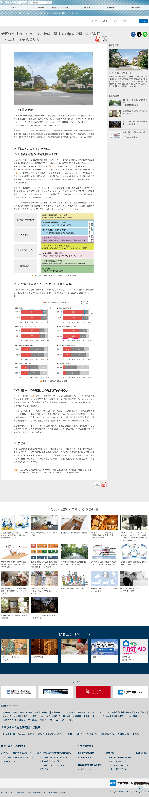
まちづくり (92, 712)
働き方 (26, 716)
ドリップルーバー (91, 734)
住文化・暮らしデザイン (118, 769)
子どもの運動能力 (42, 712)
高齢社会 (42, 720)
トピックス (13, 13)
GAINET (78, 734)
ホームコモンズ (9, 734)
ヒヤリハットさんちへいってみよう (51, 734)
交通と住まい (141, 712)
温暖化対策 (118, 716)
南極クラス (44, 769)
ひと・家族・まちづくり (118, 765)
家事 (34, 716)
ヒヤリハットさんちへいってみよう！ (18, 757)
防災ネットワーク (93, 716)
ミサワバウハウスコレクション (52, 765)
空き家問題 (32, 720)
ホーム (3, 13)
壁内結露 (66, 716)
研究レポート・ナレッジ (62, 7)
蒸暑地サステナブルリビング (14, 720)
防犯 (71, 720)
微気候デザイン (124, 734)
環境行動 (136, 716)
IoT (63, 720)
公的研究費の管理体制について (36, 792)
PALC (70, 734)
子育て (15, 712)
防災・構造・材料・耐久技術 (120, 757)
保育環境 (6, 712)
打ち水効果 (107, 716)
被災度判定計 (78, 716)
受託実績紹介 (38, 7)
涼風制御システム (108, 734)
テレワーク (7, 716)
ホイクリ (136, 734)
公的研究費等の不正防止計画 (57, 792)
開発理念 (111, 7)
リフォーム (53, 720)
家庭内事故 (56, 712)
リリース (14, 7)
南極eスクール (9, 761)
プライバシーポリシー (7, 792)
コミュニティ (104, 712)
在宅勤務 (17, 716)
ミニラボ (31, 734)
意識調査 (81, 712)
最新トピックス (87, 769)
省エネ (128, 716)
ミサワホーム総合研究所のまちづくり (54, 757)
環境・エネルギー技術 (117, 761)
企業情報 (86, 7)
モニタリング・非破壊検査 (49, 716)
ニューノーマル (69, 712)
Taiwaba (21, 734)
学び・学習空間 (26, 712)
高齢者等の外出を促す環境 (122, 712)
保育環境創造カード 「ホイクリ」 (53, 761)
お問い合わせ (135, 7)
